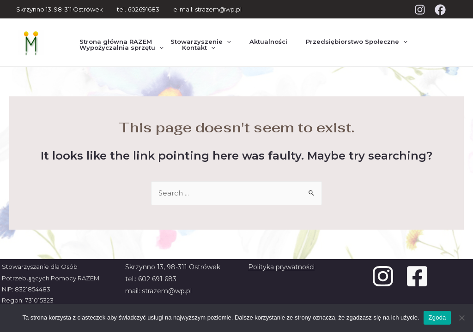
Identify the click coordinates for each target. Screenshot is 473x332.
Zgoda (437, 317)
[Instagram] (419, 9)
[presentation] (216, 34)
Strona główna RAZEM (112, 33)
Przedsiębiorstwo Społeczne (331, 33)
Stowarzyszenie (189, 33)
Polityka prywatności (281, 267)
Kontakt (187, 50)
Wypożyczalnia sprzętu (118, 50)
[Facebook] (440, 9)
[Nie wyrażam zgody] (461, 317)
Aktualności (250, 33)
